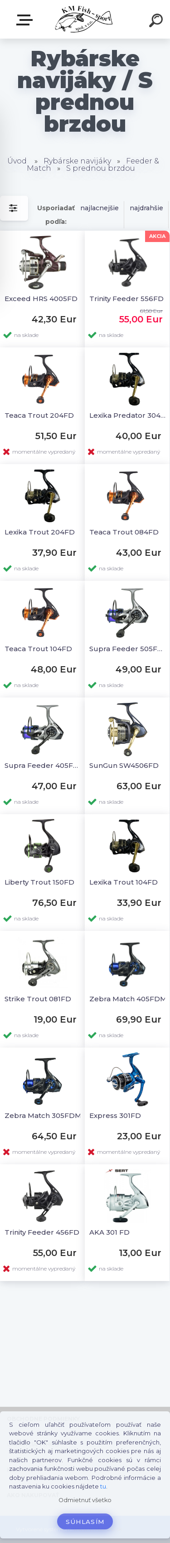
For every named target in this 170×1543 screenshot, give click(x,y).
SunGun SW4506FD (124, 765)
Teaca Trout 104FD (38, 648)
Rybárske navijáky (77, 161)
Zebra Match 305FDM (43, 1115)
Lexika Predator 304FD (128, 415)
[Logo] (84, 19)
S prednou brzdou (100, 168)
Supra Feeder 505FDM (128, 648)
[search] (157, 21)
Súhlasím (85, 1521)
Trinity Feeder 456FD (42, 1232)
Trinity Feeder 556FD (126, 298)
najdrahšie (146, 208)
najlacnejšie (99, 208)
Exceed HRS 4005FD (41, 298)
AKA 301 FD (109, 1232)
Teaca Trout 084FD (124, 532)
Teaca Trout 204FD (39, 415)
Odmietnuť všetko (85, 1500)
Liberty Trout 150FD (39, 882)
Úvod (17, 161)
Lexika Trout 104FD (123, 882)
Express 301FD (115, 1115)
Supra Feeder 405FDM (44, 765)
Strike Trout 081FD (38, 998)
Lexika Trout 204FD (40, 532)
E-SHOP (26, 20)
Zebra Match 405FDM (128, 998)
